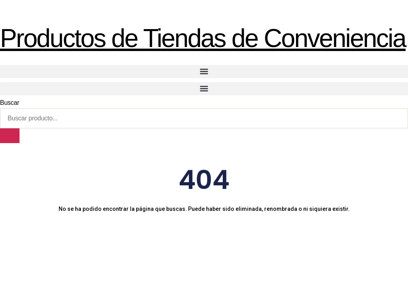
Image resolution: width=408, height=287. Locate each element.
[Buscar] (10, 135)
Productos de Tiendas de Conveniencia (203, 38)
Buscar (9, 102)
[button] (204, 71)
